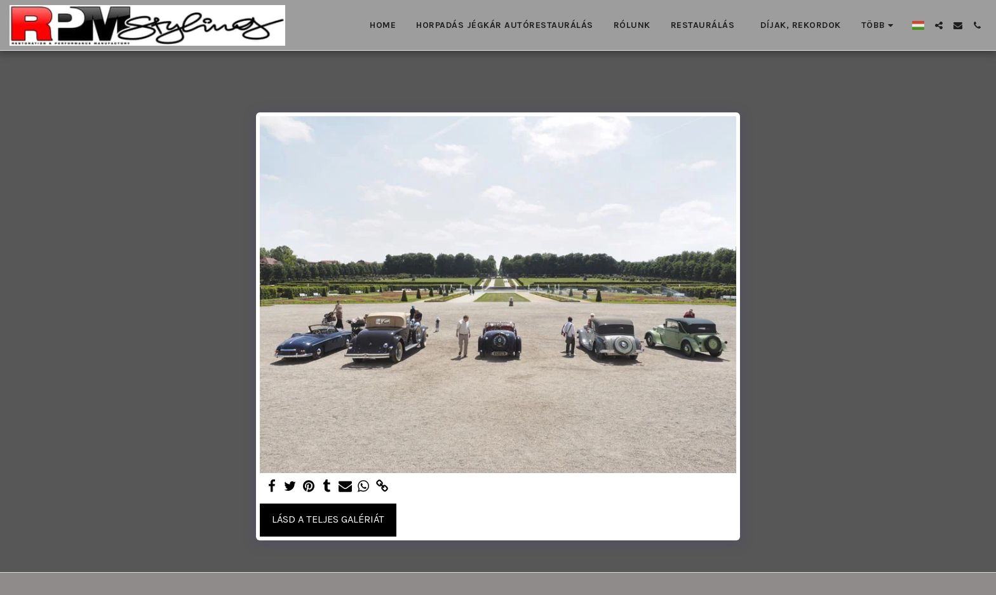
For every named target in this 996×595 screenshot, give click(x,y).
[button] (939, 25)
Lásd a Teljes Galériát (328, 519)
